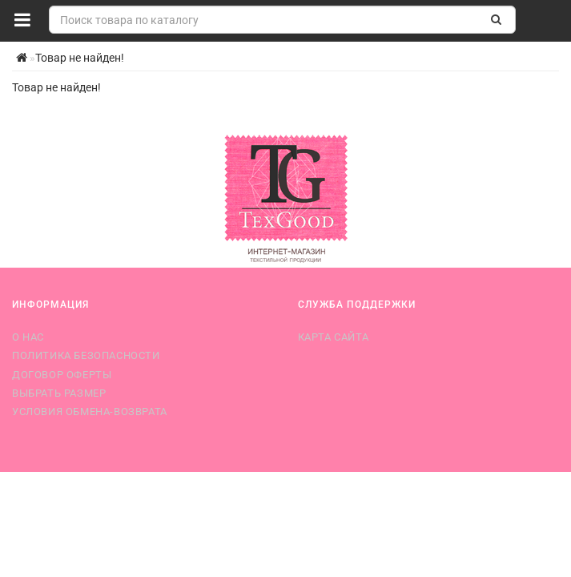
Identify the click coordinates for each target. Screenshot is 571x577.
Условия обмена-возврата (89, 412)
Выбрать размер (59, 393)
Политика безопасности (86, 355)
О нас (28, 337)
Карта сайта (333, 337)
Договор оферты (61, 375)
